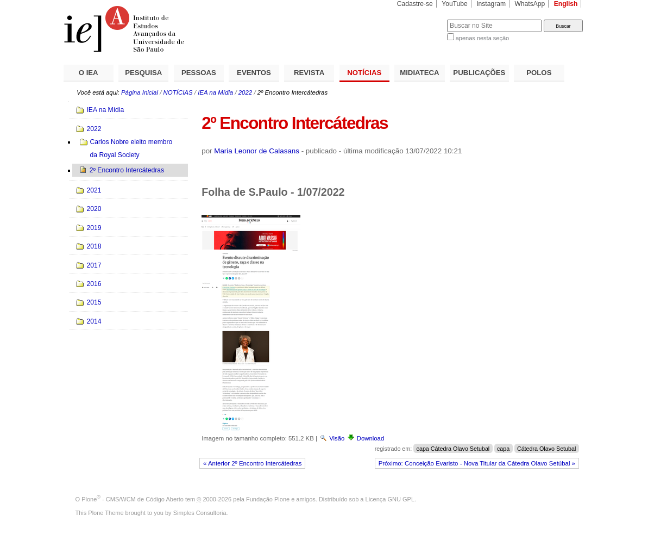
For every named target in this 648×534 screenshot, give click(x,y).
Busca (420, 19)
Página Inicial (139, 92)
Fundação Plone (268, 499)
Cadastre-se (415, 4)
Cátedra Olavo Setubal (546, 448)
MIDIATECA (419, 73)
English (566, 4)
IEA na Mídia (215, 92)
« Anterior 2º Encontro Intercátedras (252, 463)
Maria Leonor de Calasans (256, 151)
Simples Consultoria (200, 513)
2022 (245, 92)
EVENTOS (254, 73)
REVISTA (309, 73)
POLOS (538, 73)
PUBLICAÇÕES (479, 73)
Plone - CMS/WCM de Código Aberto (132, 499)
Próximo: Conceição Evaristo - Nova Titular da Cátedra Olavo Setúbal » (477, 463)
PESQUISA (143, 73)
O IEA (88, 73)
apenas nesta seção (482, 38)
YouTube (455, 4)
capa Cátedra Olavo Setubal (453, 448)
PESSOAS (198, 73)
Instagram (491, 4)
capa (503, 448)
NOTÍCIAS (364, 73)
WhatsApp (529, 4)
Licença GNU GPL (390, 499)
